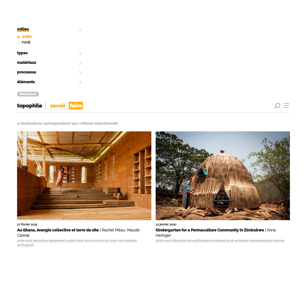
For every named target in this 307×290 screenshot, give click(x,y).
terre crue (91, 142)
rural (28, 142)
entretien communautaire (253, 142)
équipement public (62, 142)
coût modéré (127, 142)
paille (198, 142)
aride (21, 142)
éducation (40, 142)
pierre (207, 142)
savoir (57, 7)
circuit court (108, 142)
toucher (278, 142)
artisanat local (223, 142)
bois (80, 142)
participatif (25, 147)
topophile (29, 7)
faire (76, 7)
